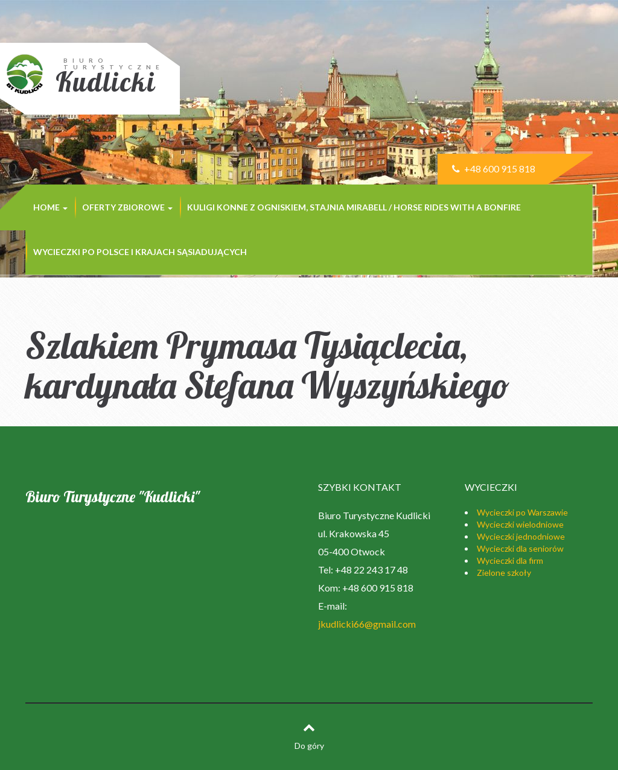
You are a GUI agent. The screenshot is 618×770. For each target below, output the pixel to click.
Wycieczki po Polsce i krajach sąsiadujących (140, 252)
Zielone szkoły (504, 572)
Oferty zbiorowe (127, 207)
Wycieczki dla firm (510, 560)
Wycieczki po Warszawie (522, 512)
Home (50, 207)
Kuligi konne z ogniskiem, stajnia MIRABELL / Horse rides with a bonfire (354, 207)
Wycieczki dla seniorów (520, 548)
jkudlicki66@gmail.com (367, 624)
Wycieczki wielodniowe (520, 524)
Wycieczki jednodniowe (521, 536)
